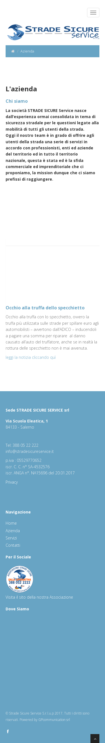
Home (11, 523)
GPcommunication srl (54, 719)
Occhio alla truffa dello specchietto (45, 308)
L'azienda (21, 88)
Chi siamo (17, 101)
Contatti (13, 545)
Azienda (13, 530)
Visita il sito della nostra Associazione (39, 597)
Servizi (11, 538)
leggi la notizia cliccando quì (31, 357)
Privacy (12, 482)
